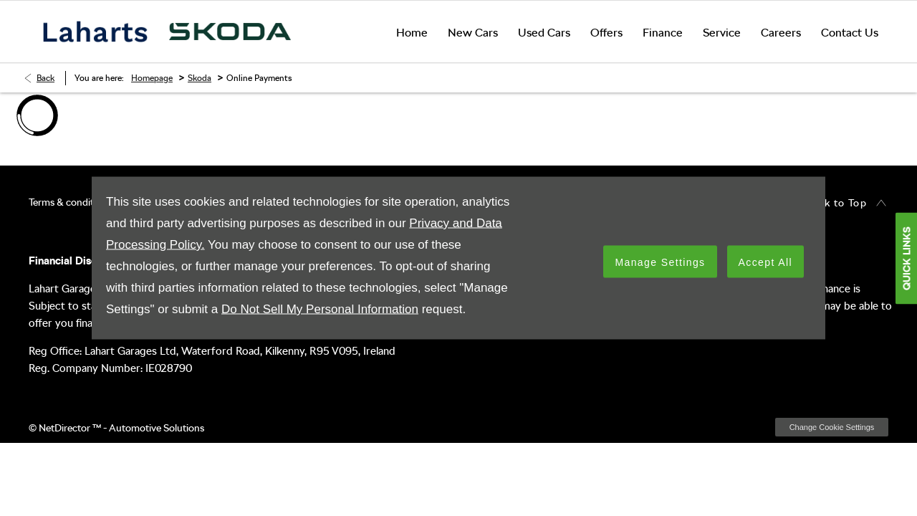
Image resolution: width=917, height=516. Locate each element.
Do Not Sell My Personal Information (319, 309)
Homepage (152, 78)
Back (45, 78)
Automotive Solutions (156, 428)
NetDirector (65, 428)
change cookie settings (831, 427)
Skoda (199, 78)
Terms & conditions (70, 202)
